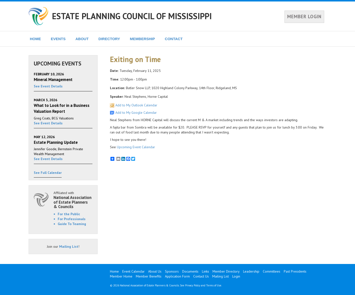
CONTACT (174, 39)
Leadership (251, 271)
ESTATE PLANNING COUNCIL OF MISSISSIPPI (132, 16)
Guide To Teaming (72, 224)
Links (205, 271)
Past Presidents (295, 271)
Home (114, 271)
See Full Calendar (48, 172)
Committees (271, 271)
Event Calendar (133, 271)
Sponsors (172, 271)
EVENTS (58, 39)
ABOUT (82, 39)
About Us (154, 271)
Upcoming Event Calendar (136, 147)
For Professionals (72, 219)
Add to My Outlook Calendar (136, 105)
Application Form (177, 276)
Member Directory (226, 271)
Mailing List (68, 246)
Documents (190, 271)
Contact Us (201, 276)
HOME (35, 39)
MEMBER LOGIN (304, 16)
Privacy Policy (192, 285)
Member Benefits (148, 276)
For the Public (69, 214)
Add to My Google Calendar (136, 112)
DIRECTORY (109, 39)
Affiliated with (72, 200)
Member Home (121, 276)
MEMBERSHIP (142, 39)
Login (236, 276)
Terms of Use (213, 285)
